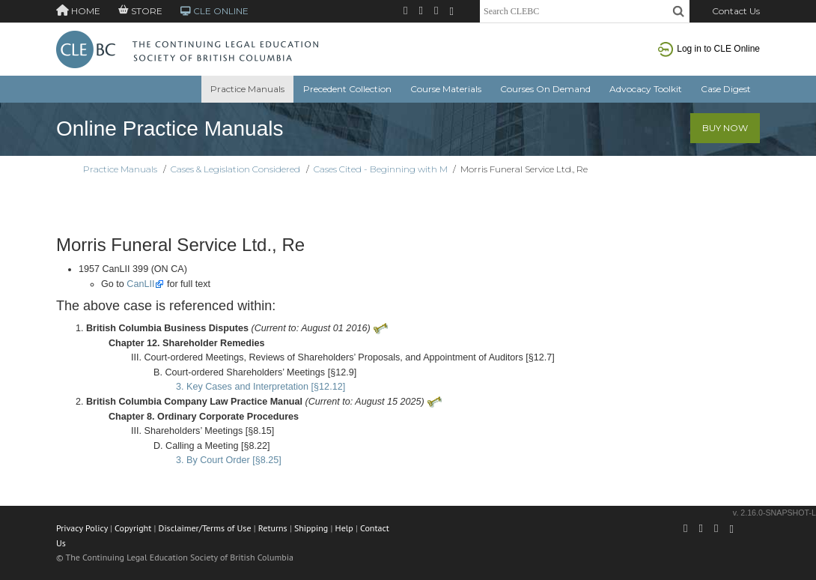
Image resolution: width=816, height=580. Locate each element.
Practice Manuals (247, 88)
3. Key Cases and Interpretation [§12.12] (260, 386)
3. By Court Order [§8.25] (228, 460)
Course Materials (445, 88)
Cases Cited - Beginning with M (381, 169)
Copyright (133, 528)
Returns (272, 528)
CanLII (140, 284)
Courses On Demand (545, 88)
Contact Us (736, 10)
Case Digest (726, 88)
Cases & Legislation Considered (235, 169)
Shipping (311, 528)
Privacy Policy (82, 528)
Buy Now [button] (725, 127)
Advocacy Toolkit (645, 88)
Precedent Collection (347, 88)
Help (344, 528)
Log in (709, 48)
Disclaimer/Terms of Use (205, 528)
